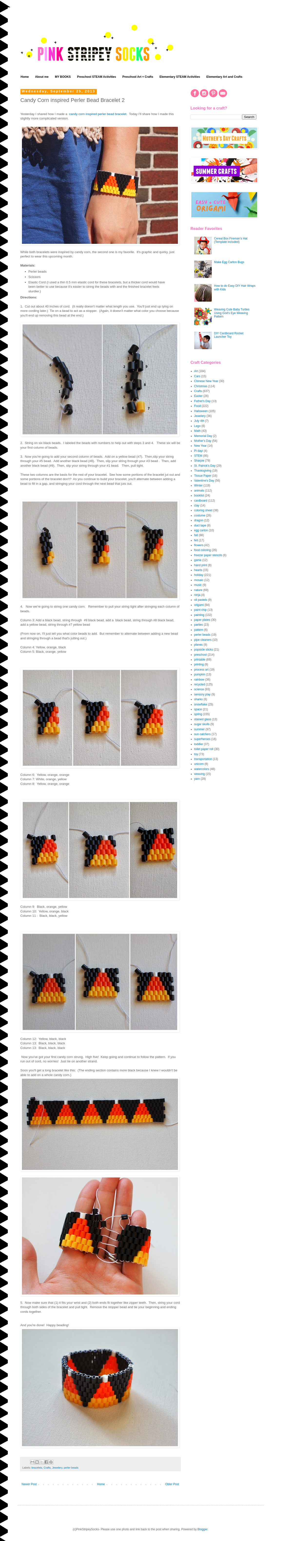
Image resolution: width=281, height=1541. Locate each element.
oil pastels (200, 600)
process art (201, 669)
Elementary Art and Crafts (224, 77)
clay (196, 505)
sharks (198, 699)
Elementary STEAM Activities (180, 77)
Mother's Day (202, 441)
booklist (199, 495)
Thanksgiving (203, 470)
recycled (199, 684)
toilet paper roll (203, 749)
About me (41, 77)
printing (199, 664)
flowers (198, 545)
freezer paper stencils (208, 555)
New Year (200, 445)
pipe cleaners (203, 640)
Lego (197, 426)
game (198, 560)
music (198, 585)
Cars (197, 376)
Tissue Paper (202, 475)
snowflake (200, 704)
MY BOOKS (63, 77)
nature (198, 590)
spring (198, 714)
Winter (198, 485)
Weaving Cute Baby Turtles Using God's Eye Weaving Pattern (231, 313)
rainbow (199, 679)
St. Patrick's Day (205, 465)
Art (196, 371)
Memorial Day (203, 436)
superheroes (202, 739)
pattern (198, 630)
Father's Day (202, 401)
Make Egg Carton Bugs (229, 262)
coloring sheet (203, 510)
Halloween (201, 411)
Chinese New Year (206, 381)
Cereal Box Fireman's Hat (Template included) (230, 240)
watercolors (201, 769)
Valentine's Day (204, 480)
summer (199, 729)
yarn (197, 778)
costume (199, 515)
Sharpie (199, 460)
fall (196, 535)
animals (199, 490)
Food (197, 406)
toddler (198, 744)
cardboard (200, 500)
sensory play (202, 694)
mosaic (198, 580)
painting (199, 615)
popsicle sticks (203, 649)
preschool (200, 654)
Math (197, 431)
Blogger (202, 1529)
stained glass (202, 719)
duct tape (200, 525)
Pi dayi (198, 451)
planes (198, 644)
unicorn (199, 764)
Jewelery (57, 1467)
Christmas (200, 386)
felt (196, 540)
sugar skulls (202, 724)
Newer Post (29, 1484)
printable (199, 659)
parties (198, 624)
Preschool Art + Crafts (137, 77)
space (198, 709)
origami (199, 605)
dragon (198, 520)
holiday (198, 575)
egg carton (201, 530)
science (199, 689)
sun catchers (202, 734)
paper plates (202, 620)
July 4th (199, 421)
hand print (200, 565)
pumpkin (199, 674)
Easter (198, 396)
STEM (198, 455)
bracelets (36, 1467)
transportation (203, 759)
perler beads (71, 1467)
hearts (198, 570)
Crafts (47, 1467)
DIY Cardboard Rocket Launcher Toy (228, 335)
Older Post (172, 1484)
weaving (199, 774)
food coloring (202, 550)
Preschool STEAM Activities (96, 77)
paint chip (200, 610)
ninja (197, 595)
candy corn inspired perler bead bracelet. (99, 114)
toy (196, 754)
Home (25, 77)
